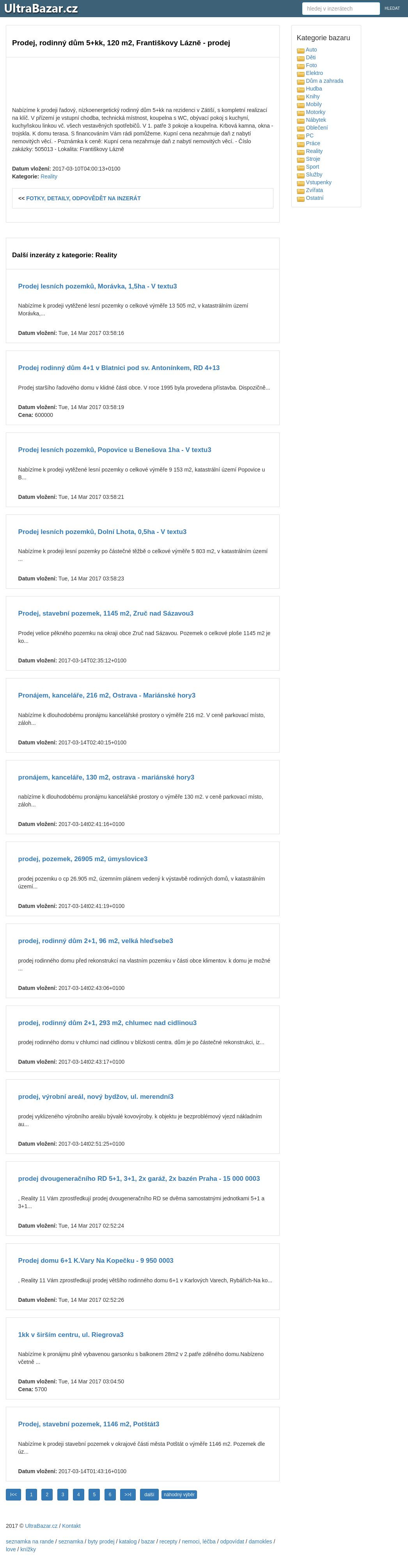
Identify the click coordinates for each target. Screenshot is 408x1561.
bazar (148, 1541)
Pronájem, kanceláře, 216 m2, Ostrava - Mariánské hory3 (107, 695)
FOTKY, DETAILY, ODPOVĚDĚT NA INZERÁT (83, 198)
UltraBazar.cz (41, 1526)
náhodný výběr (179, 1494)
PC (305, 135)
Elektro (310, 73)
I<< (13, 1494)
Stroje (308, 159)
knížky (28, 1549)
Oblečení (312, 128)
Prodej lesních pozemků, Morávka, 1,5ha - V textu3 (97, 286)
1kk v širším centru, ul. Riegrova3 (71, 1335)
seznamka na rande (30, 1541)
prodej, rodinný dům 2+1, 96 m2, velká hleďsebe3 (95, 941)
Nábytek (311, 120)
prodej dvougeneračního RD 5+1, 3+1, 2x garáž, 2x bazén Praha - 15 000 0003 (139, 1178)
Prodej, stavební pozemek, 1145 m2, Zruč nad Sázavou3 (106, 613)
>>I (127, 1494)
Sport (308, 167)
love (11, 1549)
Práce (308, 143)
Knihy (308, 96)
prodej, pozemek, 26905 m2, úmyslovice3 (83, 859)
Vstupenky (314, 182)
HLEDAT (392, 8)
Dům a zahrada (320, 81)
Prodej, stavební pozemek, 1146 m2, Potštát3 (89, 1424)
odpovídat (232, 1541)
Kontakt (71, 1526)
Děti (306, 57)
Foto (307, 65)
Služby (310, 174)
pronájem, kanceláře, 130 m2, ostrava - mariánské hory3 (106, 777)
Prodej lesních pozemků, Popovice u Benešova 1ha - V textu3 (114, 450)
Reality (49, 176)
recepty (168, 1541)
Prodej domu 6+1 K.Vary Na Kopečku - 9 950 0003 (96, 1260)
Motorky (311, 112)
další (149, 1494)
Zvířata (310, 190)
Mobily (309, 104)
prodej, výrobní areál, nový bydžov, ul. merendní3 (96, 1096)
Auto (307, 49)
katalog (128, 1541)
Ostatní (310, 198)
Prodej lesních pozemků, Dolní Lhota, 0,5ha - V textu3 (102, 532)
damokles (260, 1541)
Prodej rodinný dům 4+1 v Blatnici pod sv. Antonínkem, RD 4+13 (119, 368)
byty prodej (101, 1541)
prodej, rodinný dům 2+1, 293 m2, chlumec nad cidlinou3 (107, 1023)
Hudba (309, 88)
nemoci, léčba (198, 1541)
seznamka (71, 1541)
